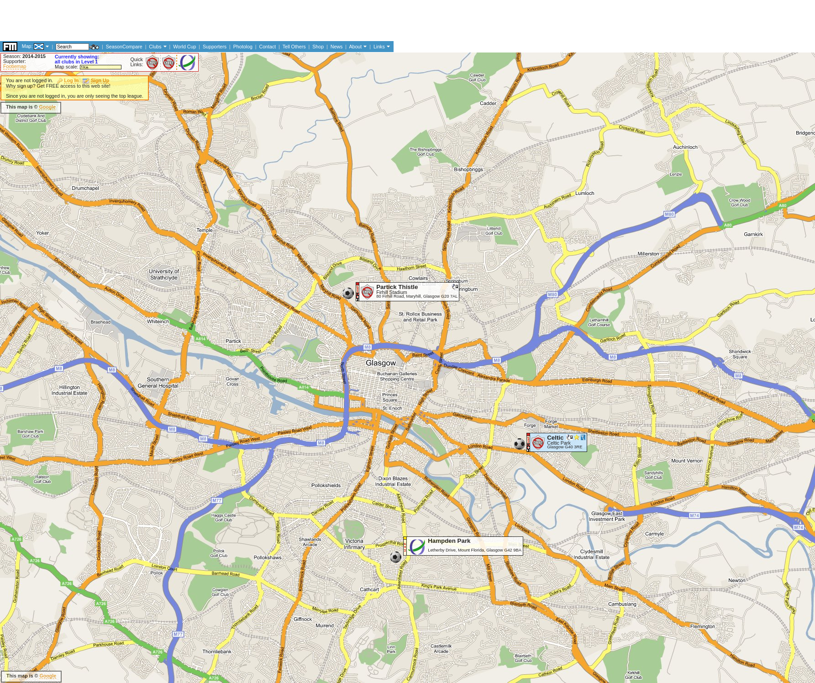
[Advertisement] (166, 107)
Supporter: (14, 61)
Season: (24, 56)
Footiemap (14, 66)
